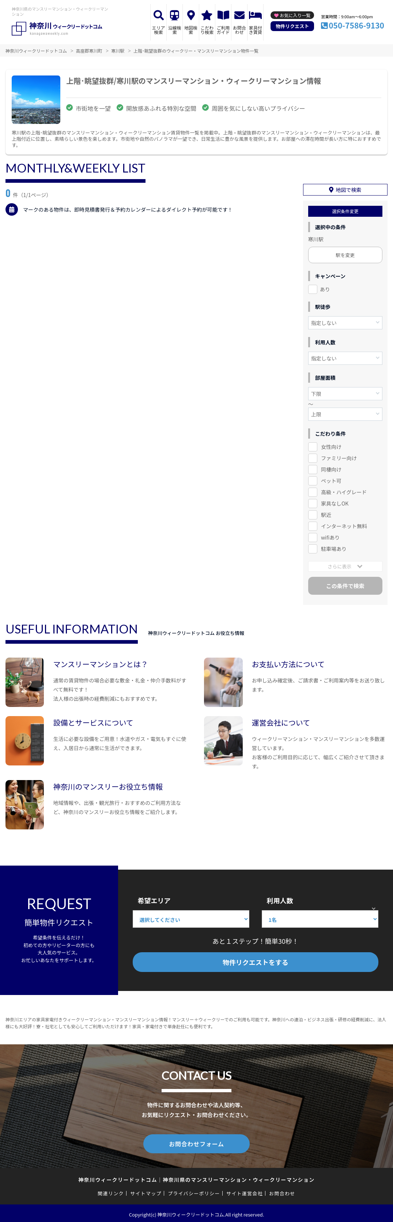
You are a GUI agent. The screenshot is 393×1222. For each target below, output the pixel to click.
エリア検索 (158, 29)
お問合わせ (239, 29)
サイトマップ (146, 1190)
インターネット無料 (344, 525)
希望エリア (154, 899)
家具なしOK (334, 502)
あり (325, 288)
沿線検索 (174, 29)
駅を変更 (345, 253)
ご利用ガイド (223, 29)
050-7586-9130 (356, 25)
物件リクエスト (292, 26)
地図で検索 (348, 188)
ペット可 (331, 479)
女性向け (331, 445)
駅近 (326, 513)
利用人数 (280, 899)
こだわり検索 (206, 29)
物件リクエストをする (255, 961)
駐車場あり (334, 547)
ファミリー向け (339, 457)
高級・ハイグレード (344, 491)
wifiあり (330, 536)
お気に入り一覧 (295, 15)
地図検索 (190, 29)
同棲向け (331, 468)
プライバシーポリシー (194, 1190)
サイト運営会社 (244, 1190)
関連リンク (111, 1190)
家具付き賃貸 (255, 29)
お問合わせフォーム (197, 1142)
